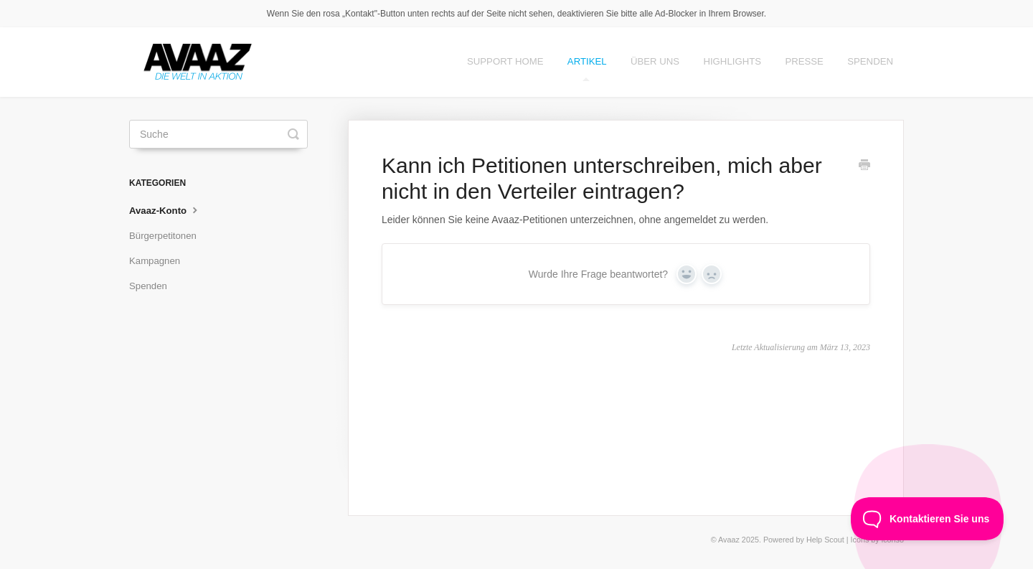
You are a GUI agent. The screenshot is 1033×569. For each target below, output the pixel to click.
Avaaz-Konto (165, 209)
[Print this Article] (864, 166)
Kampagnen (154, 260)
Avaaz (729, 539)
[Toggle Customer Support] (927, 518)
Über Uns (655, 61)
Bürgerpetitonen (163, 235)
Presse (804, 61)
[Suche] (218, 134)
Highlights (732, 61)
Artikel (587, 68)
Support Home (505, 61)
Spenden (870, 61)
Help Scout (825, 539)
